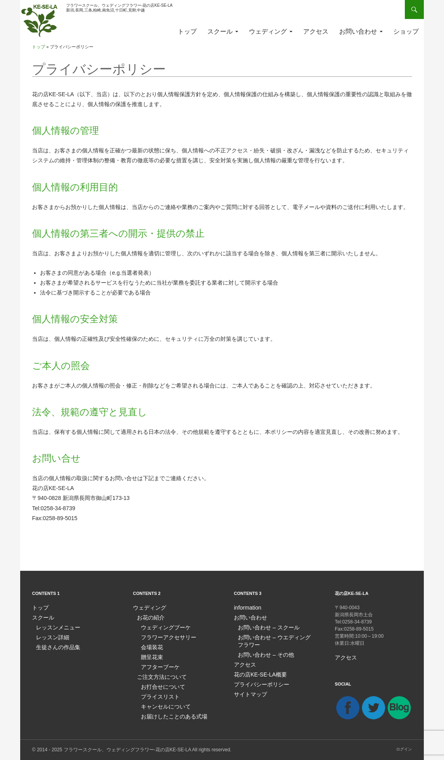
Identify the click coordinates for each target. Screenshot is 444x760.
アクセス (315, 31)
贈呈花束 (150, 655)
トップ (187, 31)
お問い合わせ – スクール (264, 626)
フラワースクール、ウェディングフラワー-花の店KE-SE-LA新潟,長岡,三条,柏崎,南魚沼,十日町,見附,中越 (119, 7)
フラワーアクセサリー (164, 636)
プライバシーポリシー (257, 681)
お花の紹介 (149, 617)
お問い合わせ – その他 (262, 653)
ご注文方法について (158, 674)
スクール (220, 31)
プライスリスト (157, 693)
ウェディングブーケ (162, 626)
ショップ (406, 31)
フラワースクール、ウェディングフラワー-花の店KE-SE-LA (127, 749)
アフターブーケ (157, 664)
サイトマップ (248, 691)
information (245, 607)
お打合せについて (160, 683)
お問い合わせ (358, 31)
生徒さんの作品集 (55, 645)
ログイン (404, 749)
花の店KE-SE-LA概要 (256, 671)
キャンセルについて (162, 702)
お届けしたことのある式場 (169, 712)
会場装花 (150, 645)
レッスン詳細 (50, 636)
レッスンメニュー (55, 626)
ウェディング (268, 31)
